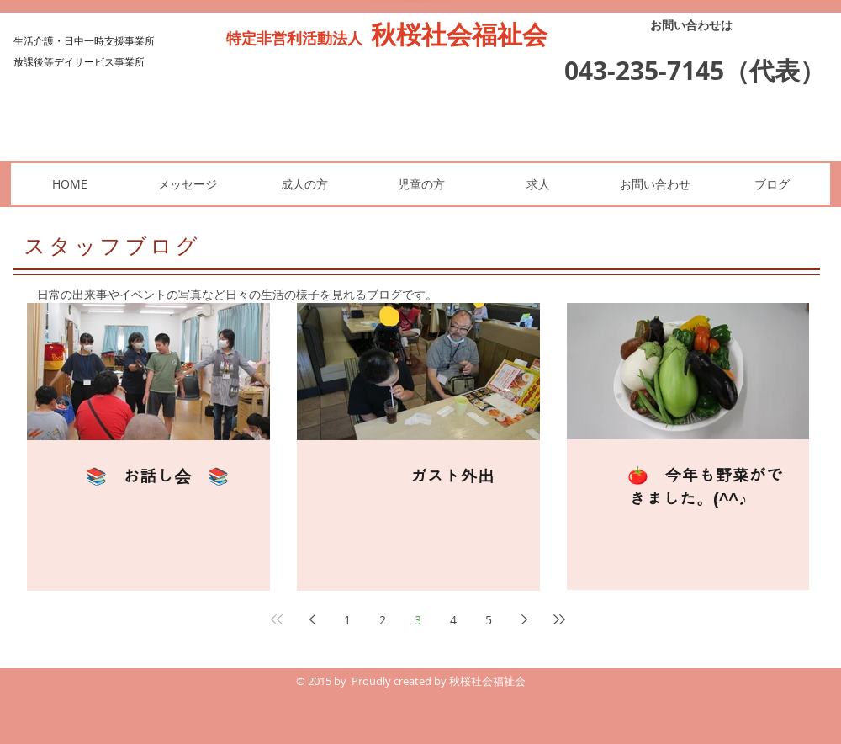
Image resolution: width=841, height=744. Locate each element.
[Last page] (559, 619)
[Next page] (524, 619)
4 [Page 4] (453, 620)
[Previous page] (312, 619)
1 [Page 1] (347, 620)
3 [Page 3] (418, 620)
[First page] (277, 619)
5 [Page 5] (488, 620)
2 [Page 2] (382, 620)
